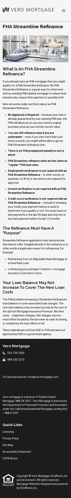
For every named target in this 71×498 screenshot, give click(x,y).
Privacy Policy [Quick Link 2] (11, 438)
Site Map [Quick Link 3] (8, 445)
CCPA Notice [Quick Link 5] (10, 458)
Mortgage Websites (29, 483)
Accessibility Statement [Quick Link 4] (17, 451)
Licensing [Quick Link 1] (8, 431)
